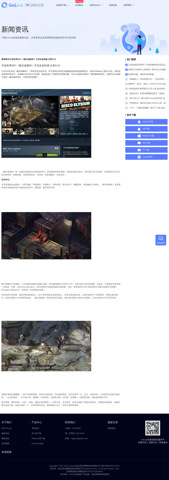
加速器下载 (62, 5)
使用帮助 (129, 5)
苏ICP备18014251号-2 (110, 466)
